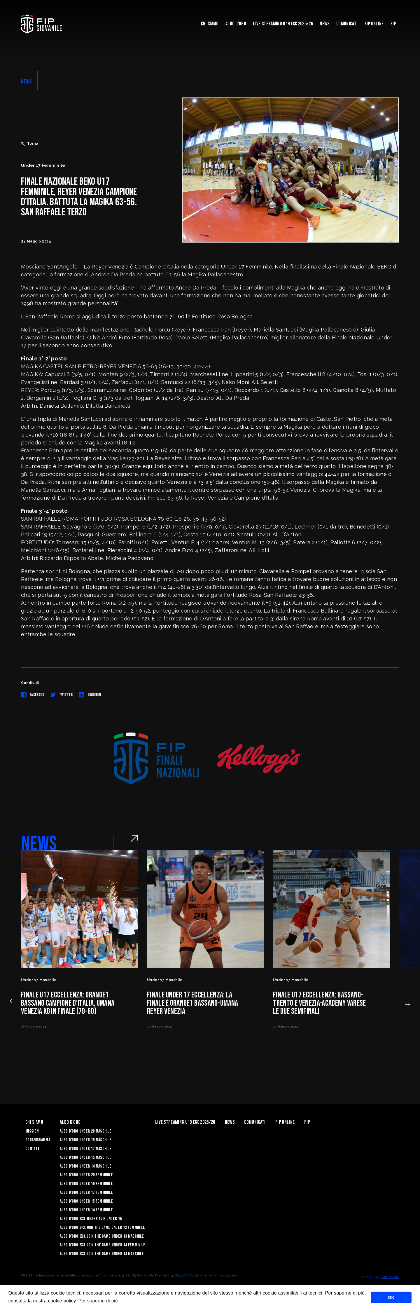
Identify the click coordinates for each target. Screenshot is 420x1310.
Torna (29, 144)
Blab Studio (389, 1277)
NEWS (26, 81)
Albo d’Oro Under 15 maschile (85, 1157)
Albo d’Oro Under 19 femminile (86, 1184)
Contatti (33, 1149)
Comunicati (347, 24)
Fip (393, 24)
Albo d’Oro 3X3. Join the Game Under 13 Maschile (102, 1236)
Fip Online (374, 24)
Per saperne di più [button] (98, 1300)
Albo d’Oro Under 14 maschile (85, 1166)
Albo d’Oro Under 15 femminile (86, 1201)
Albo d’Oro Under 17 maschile (85, 1149)
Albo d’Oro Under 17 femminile (86, 1192)
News (324, 24)
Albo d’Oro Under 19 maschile (85, 1140)
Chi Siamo (210, 24)
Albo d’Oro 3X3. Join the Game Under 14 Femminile (102, 1245)
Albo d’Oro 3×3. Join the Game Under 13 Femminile (102, 1227)
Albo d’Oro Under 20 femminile (86, 1175)
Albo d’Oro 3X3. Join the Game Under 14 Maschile (102, 1254)
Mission (31, 1131)
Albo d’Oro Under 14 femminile (86, 1210)
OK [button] (391, 1297)
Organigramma (37, 1140)
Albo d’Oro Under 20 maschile (85, 1131)
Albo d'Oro (235, 24)
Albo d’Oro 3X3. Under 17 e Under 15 (91, 1219)
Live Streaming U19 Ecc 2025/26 (283, 24)
